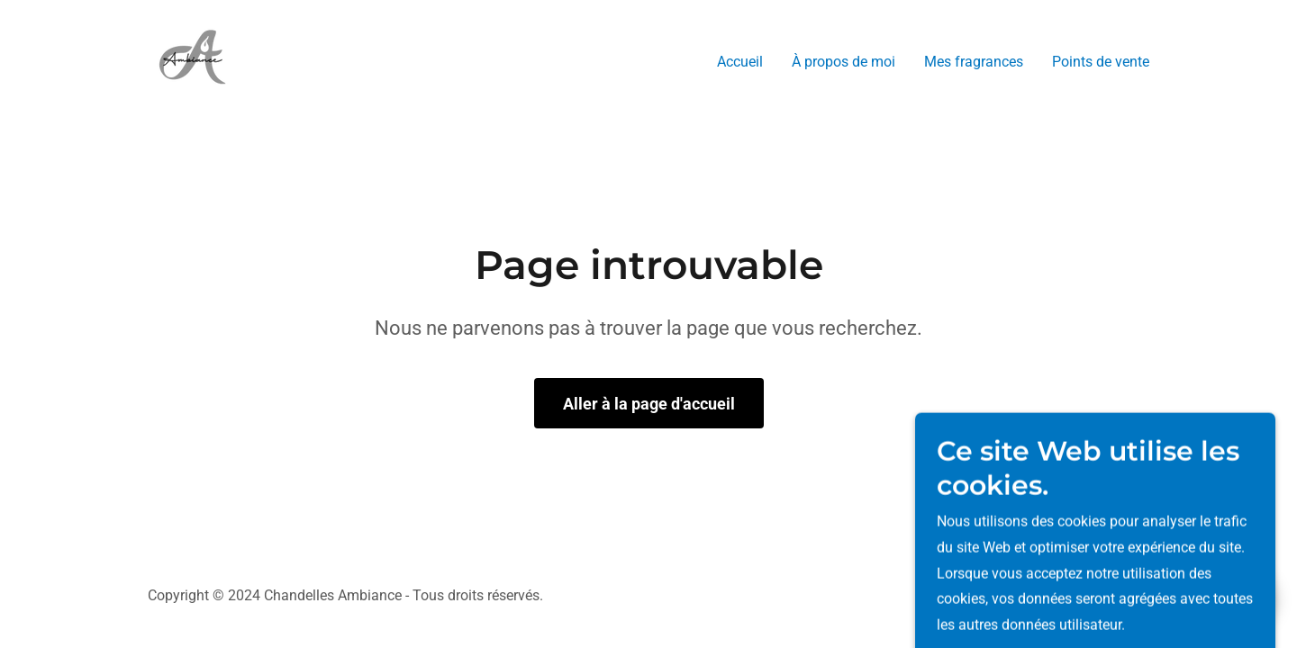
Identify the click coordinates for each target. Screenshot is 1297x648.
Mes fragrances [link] (973, 61)
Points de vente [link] (1100, 61)
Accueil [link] (740, 61)
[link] (193, 58)
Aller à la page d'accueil (649, 403)
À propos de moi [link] (843, 61)
